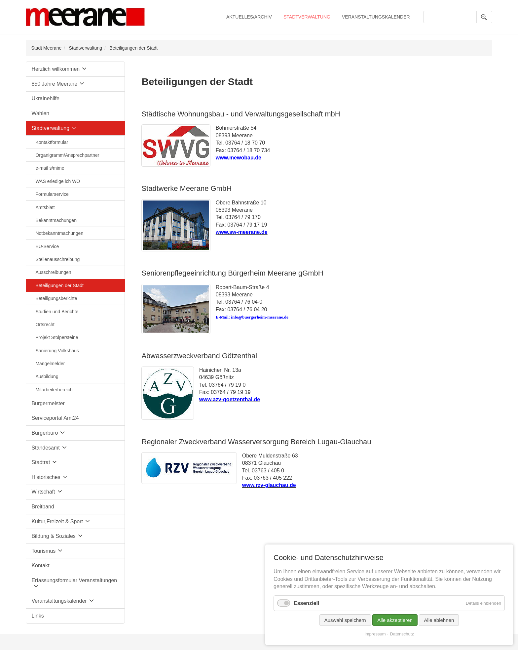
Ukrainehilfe (45, 98)
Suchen (484, 17)
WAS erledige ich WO (57, 181)
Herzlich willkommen (55, 69)
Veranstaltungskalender (376, 17)
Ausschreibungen (53, 272)
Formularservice (51, 194)
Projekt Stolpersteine (56, 337)
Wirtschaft (43, 492)
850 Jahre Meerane (54, 84)
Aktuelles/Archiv (249, 17)
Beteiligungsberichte (56, 298)
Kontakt (40, 565)
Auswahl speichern (345, 620)
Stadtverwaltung (306, 17)
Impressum (375, 633)
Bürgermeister (47, 403)
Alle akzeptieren (395, 620)
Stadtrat (40, 462)
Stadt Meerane (46, 48)
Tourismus (43, 551)
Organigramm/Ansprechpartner (67, 155)
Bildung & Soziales (53, 536)
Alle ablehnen (439, 620)
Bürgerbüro (44, 433)
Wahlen (40, 113)
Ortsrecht (45, 324)
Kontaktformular (51, 142)
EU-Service (47, 246)
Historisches (45, 477)
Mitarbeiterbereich (53, 389)
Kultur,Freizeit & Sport (57, 521)
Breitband (42, 506)
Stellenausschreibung (57, 259)
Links (37, 616)
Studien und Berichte (56, 311)
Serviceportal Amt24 (55, 418)
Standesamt (45, 448)
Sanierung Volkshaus (57, 350)
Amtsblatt (45, 207)
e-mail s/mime (49, 168)
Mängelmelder (50, 363)
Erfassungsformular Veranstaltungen (74, 580)
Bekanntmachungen (56, 220)
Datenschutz (402, 633)
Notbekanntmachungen (59, 233)
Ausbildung (46, 376)
